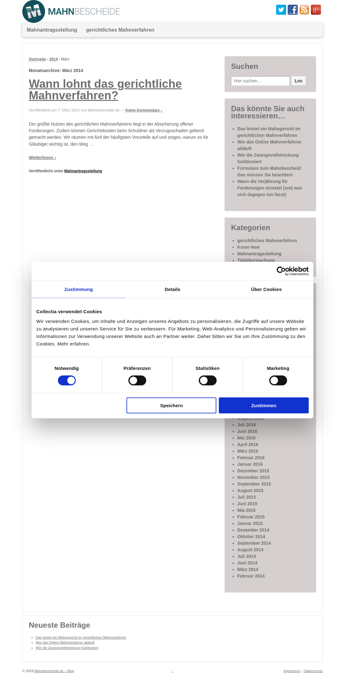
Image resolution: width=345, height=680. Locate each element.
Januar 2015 (250, 523)
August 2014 (250, 549)
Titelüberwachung (256, 260)
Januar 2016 (250, 464)
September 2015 (254, 483)
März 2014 (247, 569)
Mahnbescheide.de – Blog (53, 671)
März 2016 (247, 451)
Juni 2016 (247, 431)
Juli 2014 (246, 556)
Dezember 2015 (253, 470)
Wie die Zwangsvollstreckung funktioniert (67, 648)
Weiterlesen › (42, 157)
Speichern (171, 405)
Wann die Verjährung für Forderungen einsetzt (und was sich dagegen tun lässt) (269, 188)
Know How (248, 247)
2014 (53, 59)
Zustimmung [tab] (78, 289)
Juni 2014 (247, 562)
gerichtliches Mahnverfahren (120, 30)
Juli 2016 (246, 424)
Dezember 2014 (253, 529)
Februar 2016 (251, 457)
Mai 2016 (246, 437)
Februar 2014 (251, 576)
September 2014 (254, 543)
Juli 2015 (246, 497)
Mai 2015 (246, 510)
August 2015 (250, 490)
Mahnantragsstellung (52, 30)
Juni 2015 (247, 503)
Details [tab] (172, 289)
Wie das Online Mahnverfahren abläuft (65, 642)
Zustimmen (263, 405)
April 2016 (247, 444)
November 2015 (253, 477)
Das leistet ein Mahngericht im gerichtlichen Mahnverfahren (81, 637)
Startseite (37, 59)
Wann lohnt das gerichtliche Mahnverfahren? (105, 89)
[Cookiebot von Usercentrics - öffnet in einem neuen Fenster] (281, 271)
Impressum (292, 671)
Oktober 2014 (251, 536)
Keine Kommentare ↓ (144, 110)
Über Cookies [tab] (266, 289)
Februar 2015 (251, 516)
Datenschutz (313, 671)
